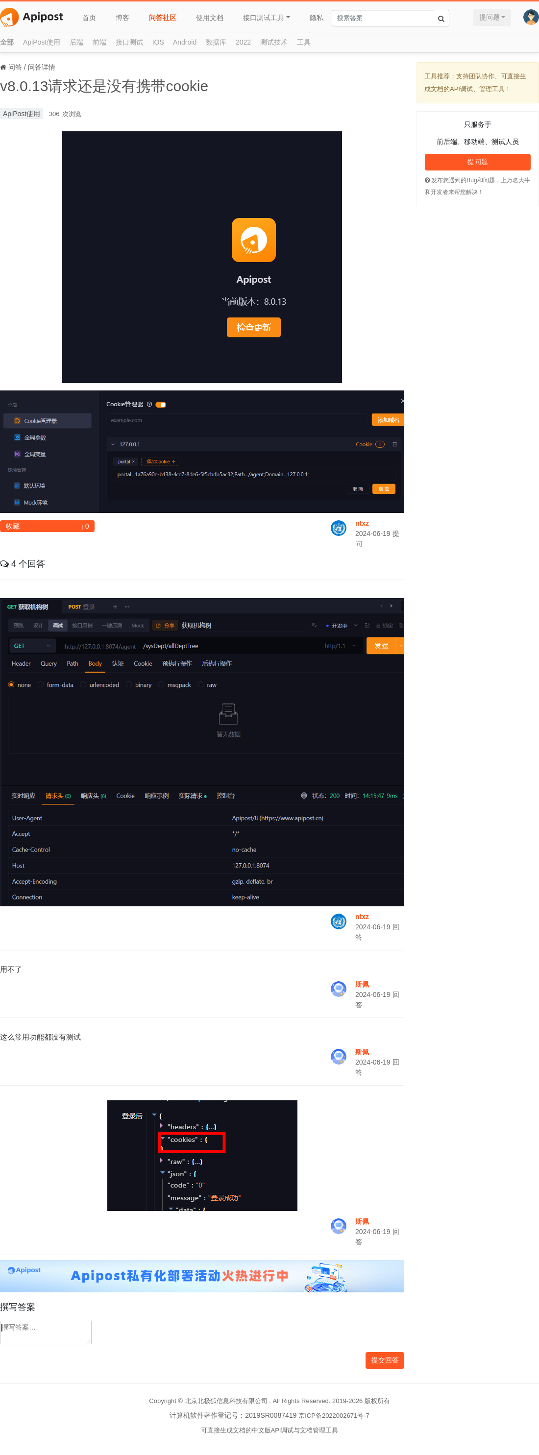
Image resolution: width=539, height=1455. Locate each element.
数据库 (216, 42)
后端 (76, 42)
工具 (304, 42)
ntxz (362, 523)
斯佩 (362, 984)
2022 (243, 42)
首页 (89, 18)
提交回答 (385, 1360)
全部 (7, 42)
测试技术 (274, 42)
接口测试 (129, 42)
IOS (158, 42)
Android (184, 42)
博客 (122, 18)
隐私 (316, 18)
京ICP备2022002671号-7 (333, 1415)
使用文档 (209, 18)
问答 (15, 67)
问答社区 (162, 18)
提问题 (489, 17)
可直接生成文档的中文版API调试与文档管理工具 (270, 1430)
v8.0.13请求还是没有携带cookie (104, 86)
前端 (99, 42)
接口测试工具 (263, 18)
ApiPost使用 (41, 42)
